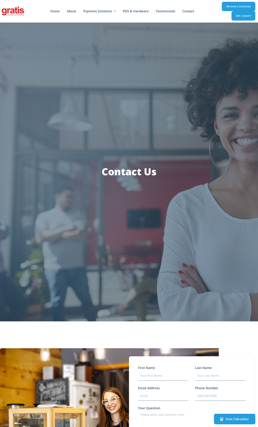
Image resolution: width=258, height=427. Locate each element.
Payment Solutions (99, 11)
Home (55, 11)
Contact (188, 11)
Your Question (149, 408)
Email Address (149, 388)
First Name (146, 368)
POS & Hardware (136, 11)
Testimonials (165, 11)
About (71, 11)
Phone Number (206, 388)
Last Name (203, 368)
